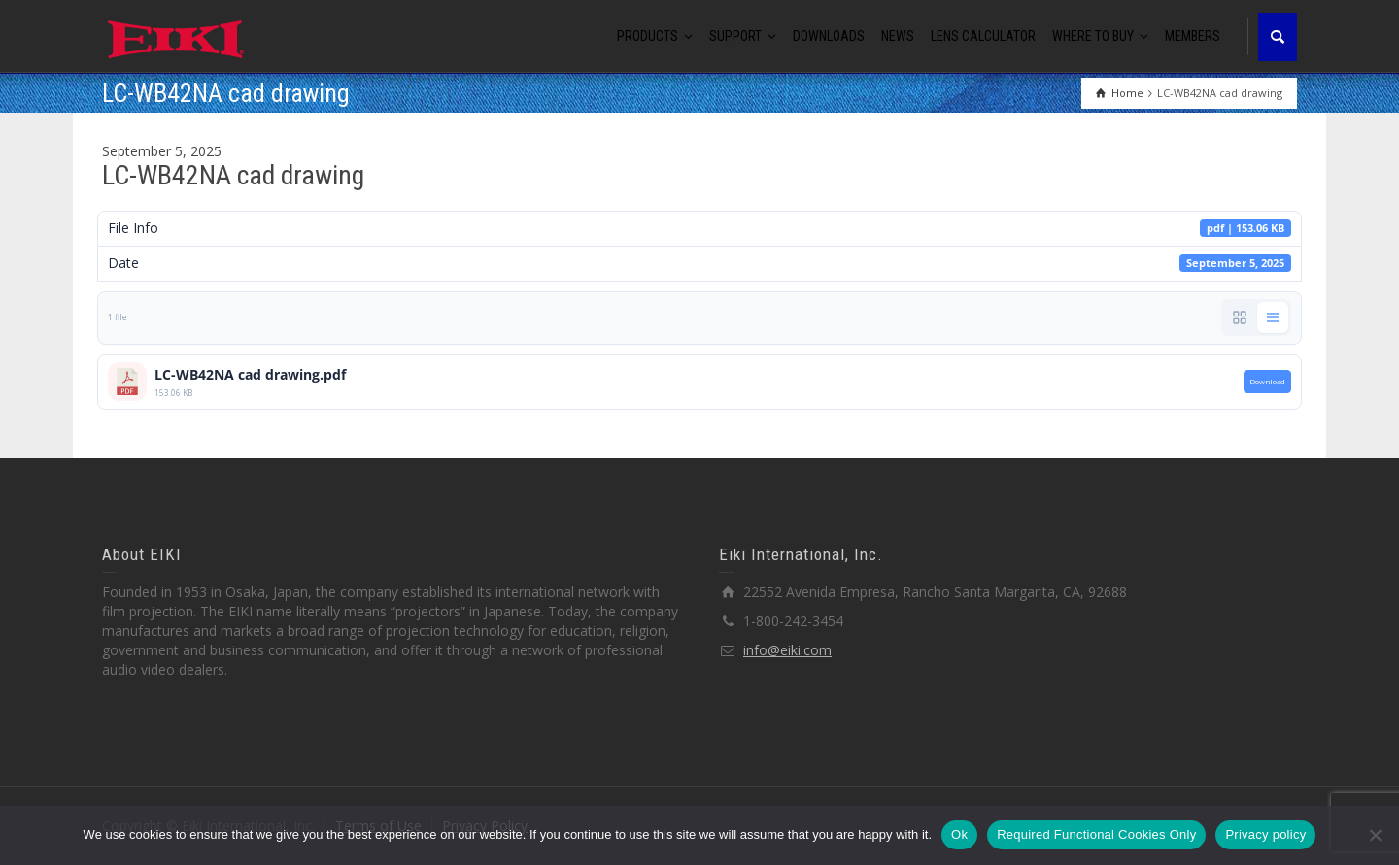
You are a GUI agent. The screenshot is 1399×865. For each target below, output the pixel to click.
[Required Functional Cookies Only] (1374, 835)
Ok (959, 834)
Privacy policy (1265, 834)
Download (1267, 381)
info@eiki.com (787, 650)
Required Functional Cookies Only (1096, 834)
